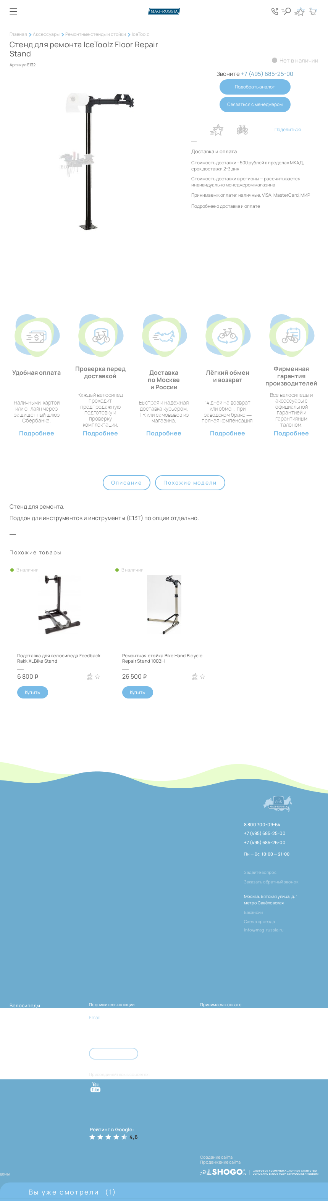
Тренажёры (23, 1061)
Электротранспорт (33, 1016)
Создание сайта (216, 1156)
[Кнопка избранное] (299, 11)
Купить (32, 692)
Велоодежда (25, 1050)
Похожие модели (190, 482)
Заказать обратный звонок (271, 882)
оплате (252, 206)
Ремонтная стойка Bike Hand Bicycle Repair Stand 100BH (162, 658)
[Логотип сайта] (164, 11)
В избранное (217, 129)
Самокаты (22, 1072)
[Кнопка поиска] (286, 11)
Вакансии (253, 912)
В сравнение (242, 129)
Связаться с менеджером (255, 104)
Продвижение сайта (220, 1161)
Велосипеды (25, 1005)
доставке (230, 206)
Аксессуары (46, 34)
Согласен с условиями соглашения (131, 1035)
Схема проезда (259, 921)
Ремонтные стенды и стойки (95, 34)
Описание (126, 482)
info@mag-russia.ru (264, 930)
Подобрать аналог (255, 86)
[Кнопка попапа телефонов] (274, 11)
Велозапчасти (27, 1027)
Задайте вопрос (260, 872)
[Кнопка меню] (13, 11)
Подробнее (36, 433)
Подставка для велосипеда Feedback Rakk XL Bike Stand (59, 658)
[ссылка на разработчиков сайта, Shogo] (259, 1169)
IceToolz (140, 34)
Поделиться (288, 129)
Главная (18, 34)
